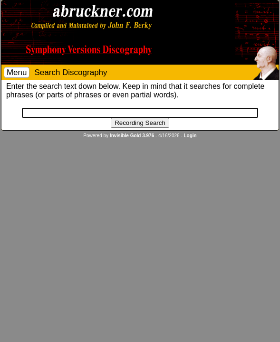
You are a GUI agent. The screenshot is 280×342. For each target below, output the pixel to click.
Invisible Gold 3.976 (132, 135)
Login (190, 135)
